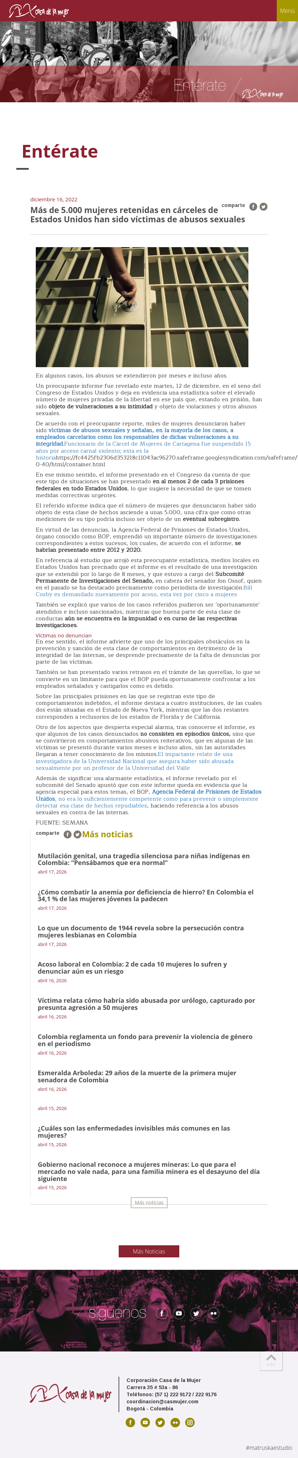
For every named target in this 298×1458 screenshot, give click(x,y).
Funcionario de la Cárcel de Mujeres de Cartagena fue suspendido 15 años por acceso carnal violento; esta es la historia (143, 450)
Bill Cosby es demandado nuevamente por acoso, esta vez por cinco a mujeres (144, 591)
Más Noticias (149, 1251)
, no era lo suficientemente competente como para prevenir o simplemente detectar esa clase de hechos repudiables (149, 798)
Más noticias (149, 1202)
